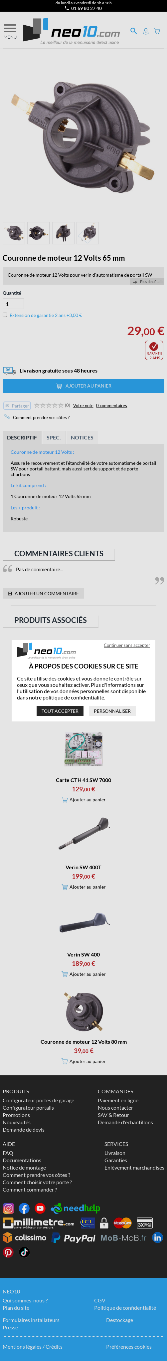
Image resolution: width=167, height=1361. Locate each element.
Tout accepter (60, 711)
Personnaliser (112, 711)
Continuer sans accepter (127, 645)
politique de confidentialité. (74, 697)
